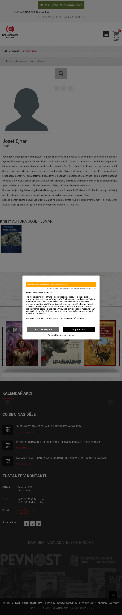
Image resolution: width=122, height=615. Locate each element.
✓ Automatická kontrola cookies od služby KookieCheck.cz (70, 288)
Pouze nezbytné (43, 329)
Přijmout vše (78, 329)
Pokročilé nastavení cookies (61, 335)
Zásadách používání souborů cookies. (67, 318)
